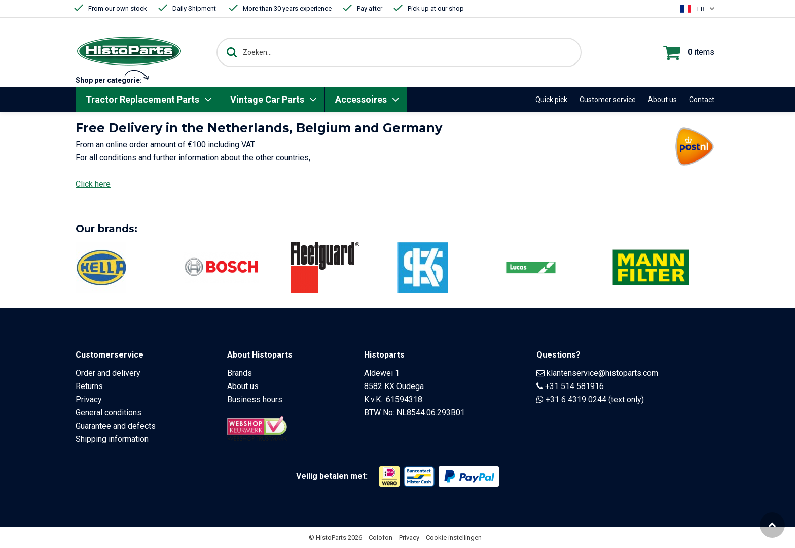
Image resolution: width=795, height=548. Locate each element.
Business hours (254, 399)
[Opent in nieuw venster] (389, 476)
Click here (93, 184)
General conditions (108, 412)
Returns (89, 386)
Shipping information (112, 439)
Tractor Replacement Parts (142, 99)
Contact (701, 99)
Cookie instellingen (454, 537)
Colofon (380, 537)
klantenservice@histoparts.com (602, 373)
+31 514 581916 (574, 386)
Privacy (89, 399)
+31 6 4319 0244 (576, 399)
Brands (239, 373)
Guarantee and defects (116, 426)
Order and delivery (108, 373)
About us (662, 99)
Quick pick (551, 99)
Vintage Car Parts (267, 99)
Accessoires (361, 99)
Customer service (608, 99)
